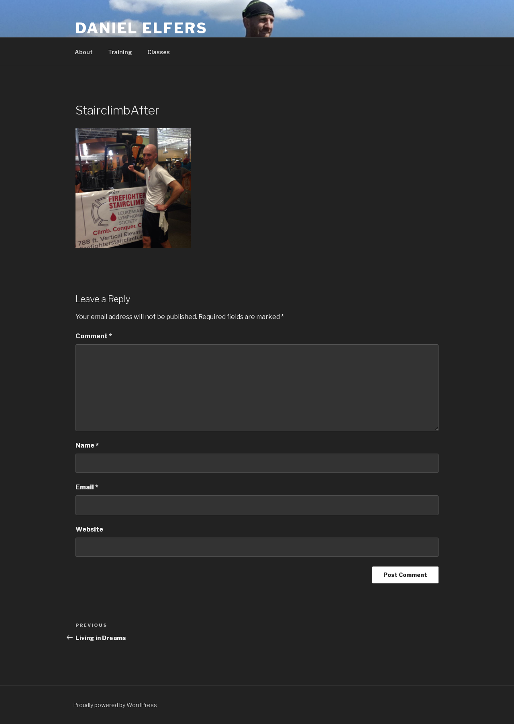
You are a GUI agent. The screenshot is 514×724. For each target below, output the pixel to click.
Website (89, 529)
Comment (93, 336)
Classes (158, 52)
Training (120, 52)
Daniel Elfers (141, 28)
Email (86, 487)
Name (87, 445)
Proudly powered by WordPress (115, 705)
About (84, 52)
